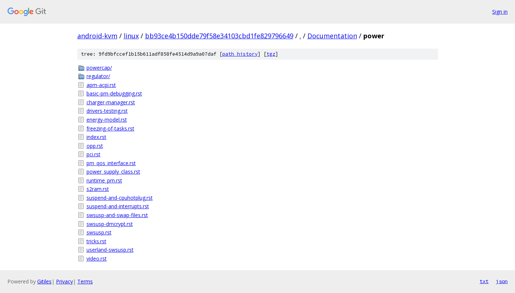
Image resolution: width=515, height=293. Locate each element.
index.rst (96, 136)
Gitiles (44, 281)
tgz (271, 54)
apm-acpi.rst (101, 84)
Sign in (500, 11)
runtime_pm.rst (104, 180)
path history (240, 54)
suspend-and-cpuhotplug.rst (120, 197)
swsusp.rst (99, 232)
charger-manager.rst (111, 102)
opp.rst (95, 145)
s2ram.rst (98, 188)
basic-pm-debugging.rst (114, 93)
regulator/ (98, 76)
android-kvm (97, 35)
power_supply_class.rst (113, 171)
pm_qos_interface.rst (111, 163)
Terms (85, 281)
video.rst (97, 258)
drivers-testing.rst (107, 110)
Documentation (332, 35)
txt (484, 281)
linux (131, 35)
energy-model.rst (107, 119)
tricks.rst (96, 241)
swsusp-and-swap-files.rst (117, 215)
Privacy (64, 281)
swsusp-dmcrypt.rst (110, 223)
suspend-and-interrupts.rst (118, 206)
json (502, 281)
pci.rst (93, 154)
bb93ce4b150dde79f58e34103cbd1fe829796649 (219, 35)
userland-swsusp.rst (110, 249)
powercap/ (99, 67)
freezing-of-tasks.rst (110, 128)
